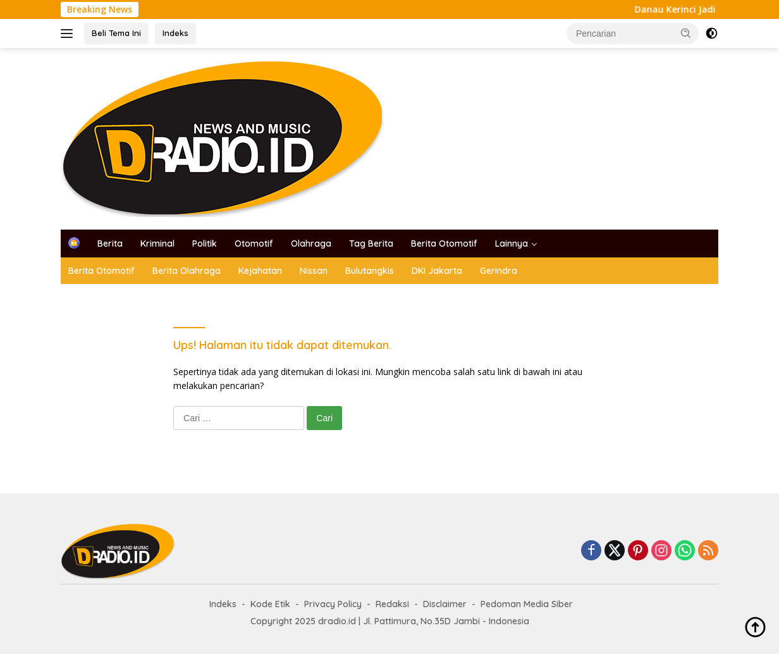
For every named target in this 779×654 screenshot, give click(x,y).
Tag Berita (371, 243)
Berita (110, 243)
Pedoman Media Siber (527, 604)
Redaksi (392, 604)
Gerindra (498, 270)
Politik (204, 243)
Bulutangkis (369, 270)
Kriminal (157, 243)
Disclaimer (445, 604)
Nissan (314, 270)
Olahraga (311, 243)
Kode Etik (270, 604)
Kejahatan (260, 270)
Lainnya (511, 243)
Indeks (175, 33)
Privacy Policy (333, 604)
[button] (686, 33)
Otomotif (254, 243)
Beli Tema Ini (116, 33)
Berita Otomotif (444, 243)
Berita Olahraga (186, 270)
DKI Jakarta (437, 270)
